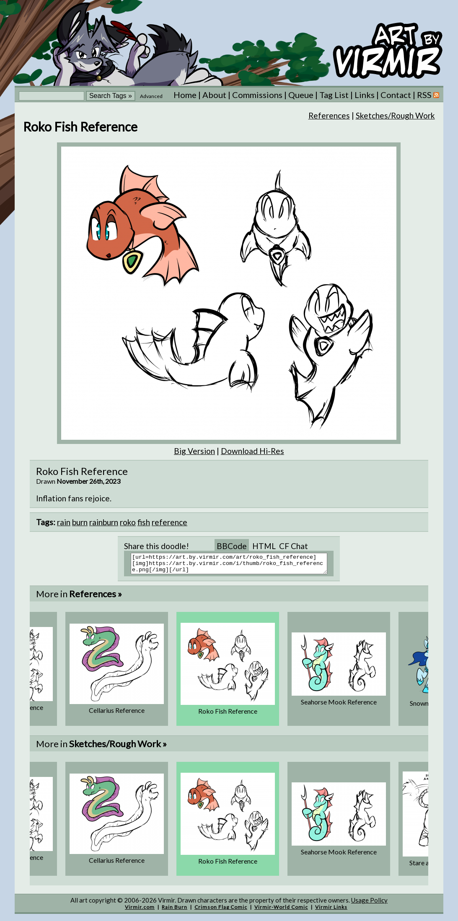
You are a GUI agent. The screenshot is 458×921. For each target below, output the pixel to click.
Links (364, 95)
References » (95, 597)
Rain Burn (174, 911)
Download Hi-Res (252, 451)
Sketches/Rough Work (395, 115)
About (214, 95)
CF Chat (293, 546)
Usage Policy (369, 904)
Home (185, 95)
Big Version (194, 451)
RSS (428, 95)
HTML (264, 546)
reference (169, 522)
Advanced (151, 96)
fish (143, 522)
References (329, 115)
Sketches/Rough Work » (118, 747)
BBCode (232, 546)
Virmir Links (331, 911)
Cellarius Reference (117, 714)
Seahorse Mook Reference (339, 705)
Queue (300, 95)
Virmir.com (140, 911)
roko (128, 522)
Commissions (257, 95)
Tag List (334, 95)
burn (80, 522)
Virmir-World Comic (281, 911)
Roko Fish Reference (227, 715)
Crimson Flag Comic (220, 911)
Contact (395, 95)
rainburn (103, 522)
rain (63, 522)
